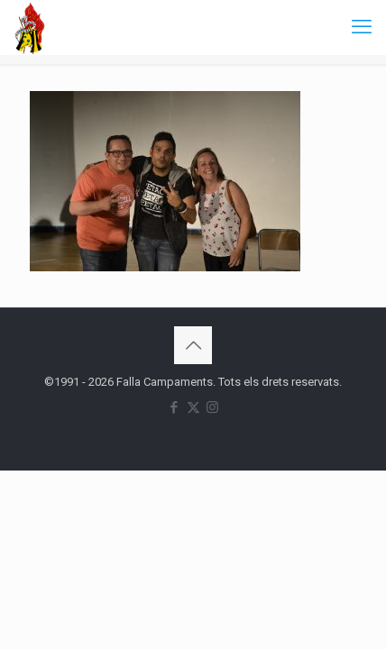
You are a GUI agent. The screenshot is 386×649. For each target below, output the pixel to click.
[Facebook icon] (174, 407)
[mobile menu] (361, 27)
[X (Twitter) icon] (193, 407)
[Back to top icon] (193, 345)
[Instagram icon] (212, 407)
